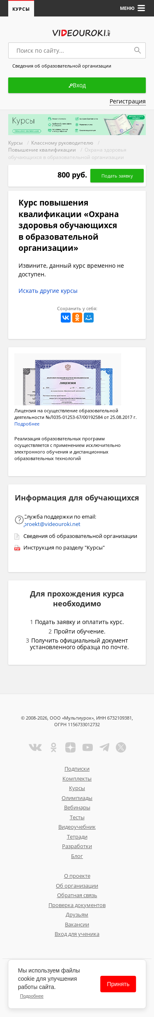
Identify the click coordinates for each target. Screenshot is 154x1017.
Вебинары (77, 807)
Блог (77, 856)
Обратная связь (77, 895)
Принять (118, 984)
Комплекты (77, 778)
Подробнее (32, 996)
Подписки (77, 768)
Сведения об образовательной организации (80, 536)
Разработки (77, 846)
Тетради (77, 836)
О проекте (77, 875)
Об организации (77, 885)
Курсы (21, 9)
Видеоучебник (77, 826)
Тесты (77, 817)
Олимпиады (77, 798)
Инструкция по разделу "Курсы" (64, 547)
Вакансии (77, 924)
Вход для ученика (77, 934)
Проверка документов (77, 905)
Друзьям (77, 914)
